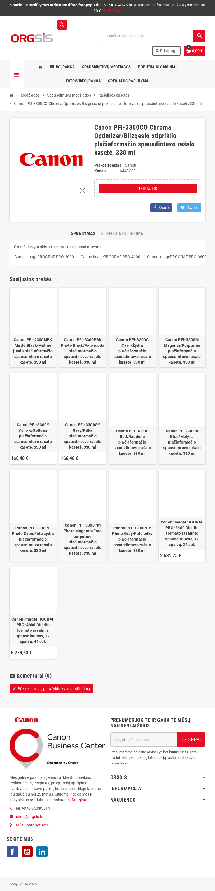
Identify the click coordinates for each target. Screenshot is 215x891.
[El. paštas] (143, 739)
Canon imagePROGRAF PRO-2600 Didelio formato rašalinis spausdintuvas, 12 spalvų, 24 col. (182, 533)
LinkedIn (42, 851)
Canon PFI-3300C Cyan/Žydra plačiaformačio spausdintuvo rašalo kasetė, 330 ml (132, 350)
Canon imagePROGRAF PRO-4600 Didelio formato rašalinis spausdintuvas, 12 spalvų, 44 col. (32, 630)
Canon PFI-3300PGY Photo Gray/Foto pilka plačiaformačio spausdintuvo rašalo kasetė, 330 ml (132, 539)
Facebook (12, 851)
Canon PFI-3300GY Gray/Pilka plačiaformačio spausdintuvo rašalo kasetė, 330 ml (82, 435)
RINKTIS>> (112, 10)
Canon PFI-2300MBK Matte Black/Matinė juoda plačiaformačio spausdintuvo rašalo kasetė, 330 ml (33, 350)
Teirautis (147, 188)
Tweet (189, 207)
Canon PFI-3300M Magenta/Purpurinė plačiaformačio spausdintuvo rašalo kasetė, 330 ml (182, 350)
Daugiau (78, 800)
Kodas (100, 171)
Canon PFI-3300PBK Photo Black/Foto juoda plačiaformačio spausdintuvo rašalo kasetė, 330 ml (82, 350)
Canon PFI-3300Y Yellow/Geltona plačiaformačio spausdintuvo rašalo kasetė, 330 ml (33, 435)
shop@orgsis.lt (29, 816)
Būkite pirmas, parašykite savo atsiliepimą (51, 688)
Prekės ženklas (107, 165)
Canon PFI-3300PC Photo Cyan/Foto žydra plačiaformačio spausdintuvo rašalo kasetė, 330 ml (33, 539)
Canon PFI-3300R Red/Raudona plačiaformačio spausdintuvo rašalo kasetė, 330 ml (132, 442)
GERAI (191, 739)
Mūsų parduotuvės (32, 825)
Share (161, 207)
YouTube (27, 851)
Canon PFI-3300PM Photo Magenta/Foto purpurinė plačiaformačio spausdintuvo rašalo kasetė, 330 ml (83, 539)
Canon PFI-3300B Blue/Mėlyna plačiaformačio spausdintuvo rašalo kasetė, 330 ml (182, 442)
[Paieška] (153, 36)
